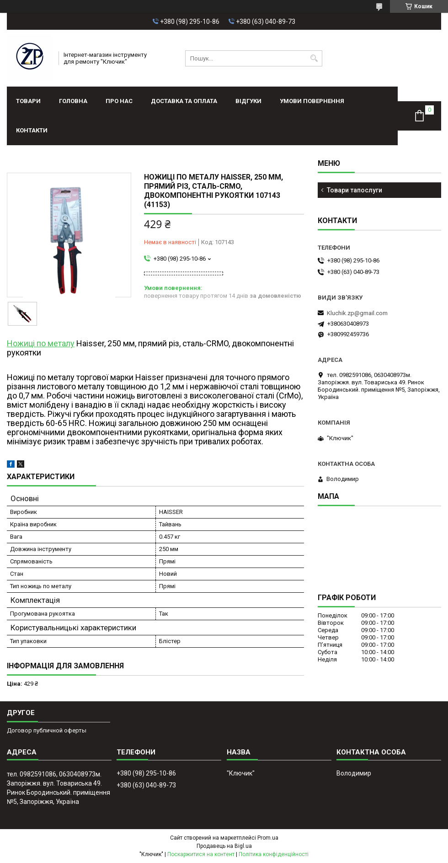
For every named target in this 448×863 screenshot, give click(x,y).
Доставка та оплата (184, 101)
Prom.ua (267, 838)
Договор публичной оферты (46, 730)
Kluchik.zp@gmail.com (357, 313)
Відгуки (248, 101)
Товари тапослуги (354, 190)
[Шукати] (314, 58)
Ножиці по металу (41, 343)
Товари (28, 101)
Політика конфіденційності (274, 854)
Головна (73, 101)
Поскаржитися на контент (201, 854)
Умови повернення (312, 101)
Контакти (32, 130)
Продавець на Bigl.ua (224, 846)
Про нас (119, 101)
